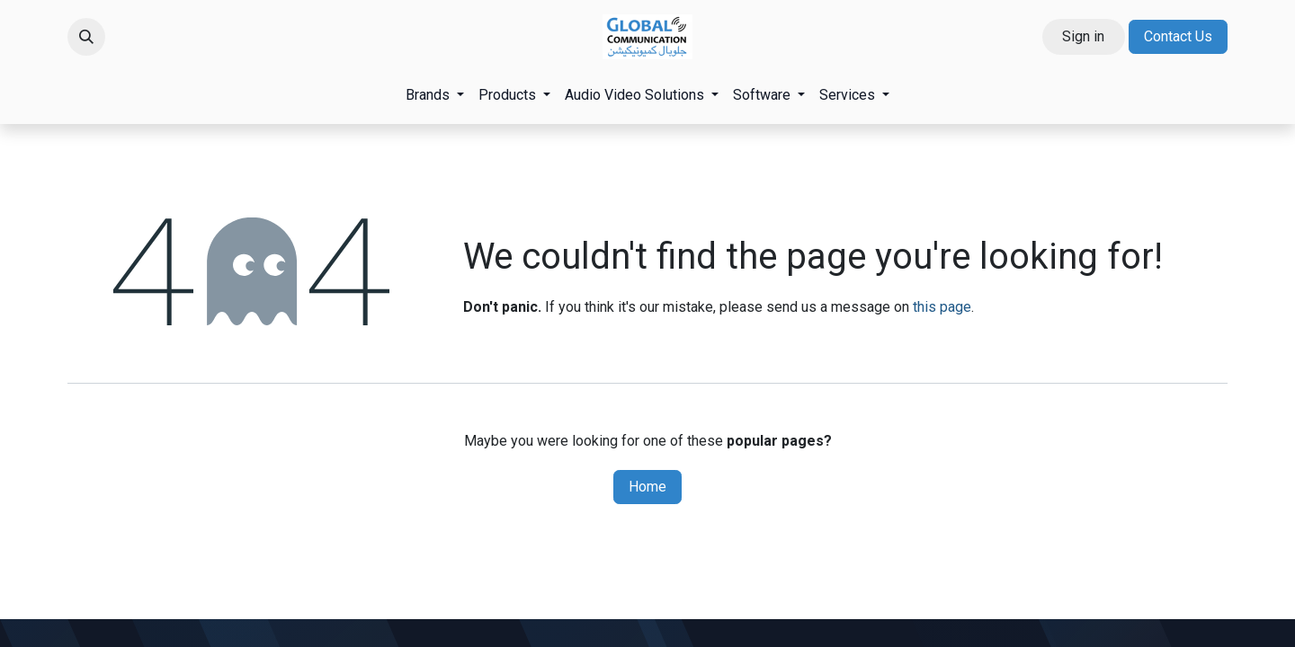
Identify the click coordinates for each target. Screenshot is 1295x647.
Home (647, 486)
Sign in (1083, 36)
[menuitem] (434, 95)
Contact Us (1178, 36)
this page (942, 306)
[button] (86, 37)
